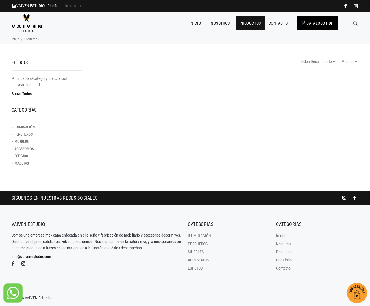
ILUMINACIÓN (24, 127)
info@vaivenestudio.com (31, 256)
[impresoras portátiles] (346, 6)
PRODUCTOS (250, 23)
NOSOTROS (220, 23)
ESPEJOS (21, 156)
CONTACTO (278, 23)
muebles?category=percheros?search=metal (42, 81)
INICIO (195, 23)
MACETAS (21, 163)
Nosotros (283, 244)
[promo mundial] (355, 6)
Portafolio (284, 260)
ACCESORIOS (24, 149)
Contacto (283, 268)
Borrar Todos (22, 93)
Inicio (15, 39)
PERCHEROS (23, 134)
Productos (284, 252)
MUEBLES (21, 141)
